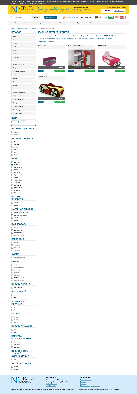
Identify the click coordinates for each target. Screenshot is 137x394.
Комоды (15, 103)
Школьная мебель (18, 82)
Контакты (119, 23)
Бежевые (45, 36)
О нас (16, 23)
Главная (13, 28)
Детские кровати (34, 28)
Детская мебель (22, 28)
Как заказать (29, 23)
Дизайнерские (70, 38)
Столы (15, 39)
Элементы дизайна (18, 99)
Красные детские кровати (47, 28)
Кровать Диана (42, 45)
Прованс (91, 38)
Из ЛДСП (105, 36)
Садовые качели (17, 113)
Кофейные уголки (18, 110)
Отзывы (92, 23)
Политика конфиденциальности (90, 386)
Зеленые (58, 36)
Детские (15, 50)
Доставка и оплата (85, 380)
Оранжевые (76, 36)
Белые (40, 36)
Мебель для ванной (18, 64)
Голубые (83, 36)
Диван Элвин (102, 45)
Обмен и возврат (64, 23)
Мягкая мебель (17, 61)
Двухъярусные (60, 38)
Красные (98, 36)
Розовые (64, 36)
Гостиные (15, 54)
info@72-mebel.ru (73, 17)
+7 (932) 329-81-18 (82, 9)
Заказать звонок (51, 17)
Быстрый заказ (59, 70)
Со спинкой (108, 38)
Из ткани (117, 36)
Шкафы (15, 85)
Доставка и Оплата (46, 23)
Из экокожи (41, 38)
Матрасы (15, 75)
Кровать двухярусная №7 (75, 45)
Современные (99, 38)
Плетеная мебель (18, 106)
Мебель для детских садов (20, 89)
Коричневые (91, 36)
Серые (70, 36)
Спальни (15, 47)
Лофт (86, 38)
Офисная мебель (18, 96)
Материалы (105, 23)
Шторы (15, 68)
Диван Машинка (42, 76)
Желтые (51, 36)
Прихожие (16, 57)
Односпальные (50, 38)
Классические (79, 38)
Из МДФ (111, 36)
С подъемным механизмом (46, 41)
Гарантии (80, 23)
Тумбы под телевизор (19, 71)
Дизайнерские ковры (19, 92)
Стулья (15, 43)
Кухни (14, 36)
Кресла (15, 78)
